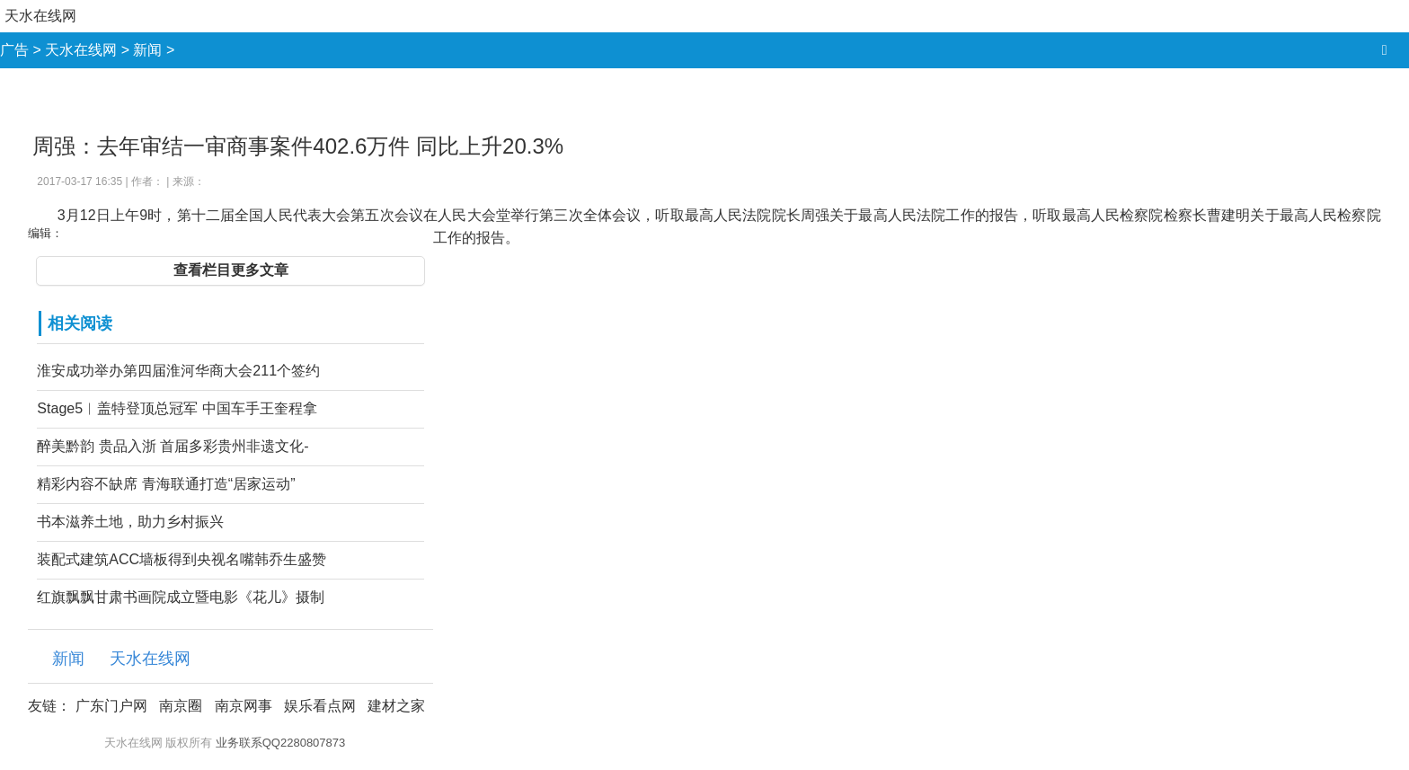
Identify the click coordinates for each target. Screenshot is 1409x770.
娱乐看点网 (320, 705)
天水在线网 (40, 15)
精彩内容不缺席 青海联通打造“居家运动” (166, 483)
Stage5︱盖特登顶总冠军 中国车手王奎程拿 (176, 408)
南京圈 (180, 705)
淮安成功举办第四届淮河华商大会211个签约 (178, 370)
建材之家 (396, 705)
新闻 (147, 50)
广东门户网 (111, 705)
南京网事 (243, 705)
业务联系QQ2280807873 (281, 742)
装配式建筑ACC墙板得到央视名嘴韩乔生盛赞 (181, 559)
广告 (14, 50)
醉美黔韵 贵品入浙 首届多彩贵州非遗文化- (172, 446)
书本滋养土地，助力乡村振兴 (130, 521)
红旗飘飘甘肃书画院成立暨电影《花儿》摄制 (180, 597)
